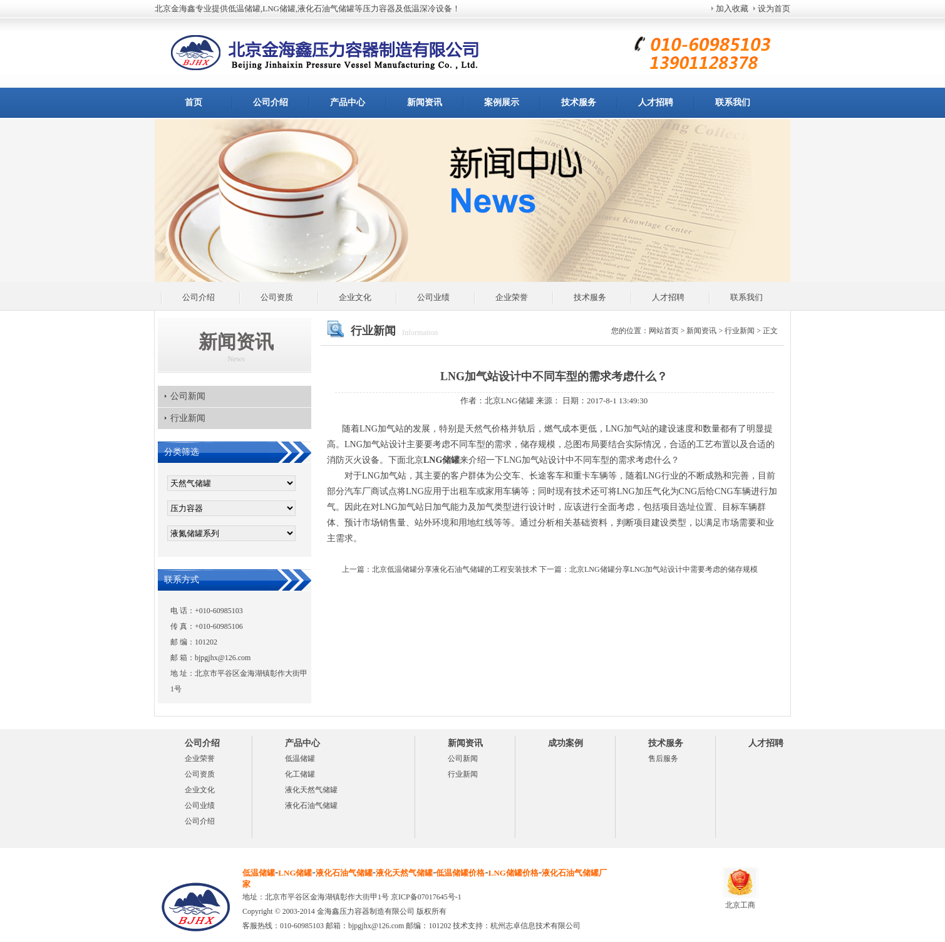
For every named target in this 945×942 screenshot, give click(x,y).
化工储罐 (300, 774)
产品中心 (347, 102)
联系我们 (732, 102)
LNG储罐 (295, 872)
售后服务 (663, 758)
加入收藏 (732, 8)
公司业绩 (433, 297)
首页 (193, 102)
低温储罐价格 (460, 872)
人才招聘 (655, 102)
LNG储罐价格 (513, 872)
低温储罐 (300, 758)
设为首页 (774, 8)
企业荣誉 (511, 297)
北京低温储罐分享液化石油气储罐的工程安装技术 (454, 569)
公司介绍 (270, 102)
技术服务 (578, 102)
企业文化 (355, 297)
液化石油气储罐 (311, 805)
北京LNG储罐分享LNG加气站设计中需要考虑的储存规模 (663, 569)
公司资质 (277, 297)
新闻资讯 (424, 102)
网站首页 (664, 330)
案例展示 (501, 102)
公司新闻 (187, 396)
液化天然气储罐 (311, 789)
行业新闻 (187, 418)
